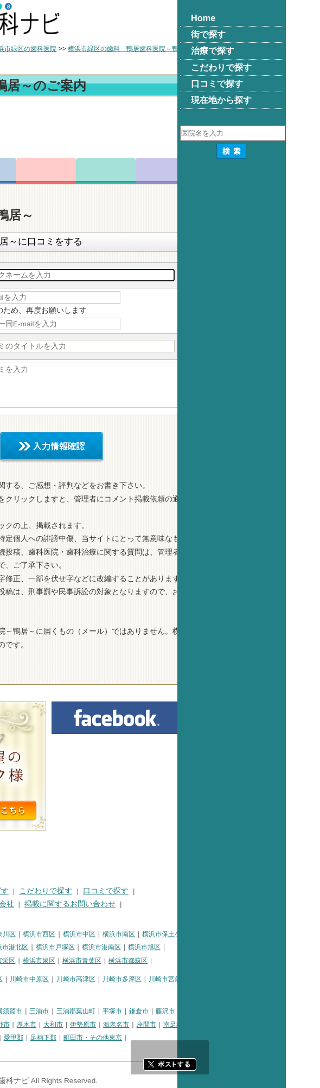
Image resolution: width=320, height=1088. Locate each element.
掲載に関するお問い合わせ (178, 904)
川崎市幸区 (95, 979)
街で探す (53, 891)
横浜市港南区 (209, 947)
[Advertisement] (160, 129)
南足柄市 (285, 1024)
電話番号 (95, 170)
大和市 (161, 1024)
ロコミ (214, 170)
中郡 (65, 1037)
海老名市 (225, 1024)
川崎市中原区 (137, 979)
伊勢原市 (191, 1024)
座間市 (255, 1024)
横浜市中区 (187, 934)
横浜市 (15, 934)
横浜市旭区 (252, 947)
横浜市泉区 (147, 960)
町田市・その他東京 (201, 1037)
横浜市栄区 (107, 960)
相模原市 (85, 1011)
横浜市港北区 (117, 947)
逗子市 (81, 1024)
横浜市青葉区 (190, 960)
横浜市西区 (147, 934)
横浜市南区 (227, 934)
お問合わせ (154, 170)
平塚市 (221, 1011)
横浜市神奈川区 (101, 934)
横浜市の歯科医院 (62, 49)
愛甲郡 (122, 1037)
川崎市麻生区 (24, 992)
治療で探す (98, 891)
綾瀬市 (15, 1037)
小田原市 (18, 1024)
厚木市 (135, 1024)
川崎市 (15, 979)
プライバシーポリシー (43, 904)
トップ (15, 49)
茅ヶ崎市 (52, 1024)
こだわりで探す (154, 891)
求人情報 (274, 170)
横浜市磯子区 (24, 947)
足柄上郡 (92, 1037)
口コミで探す (214, 891)
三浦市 (147, 1011)
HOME (16, 891)
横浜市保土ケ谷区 (277, 934)
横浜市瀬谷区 (64, 960)
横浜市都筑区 (236, 960)
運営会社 (107, 904)
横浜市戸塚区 (163, 947)
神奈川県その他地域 (34, 1011)
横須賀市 (118, 1011)
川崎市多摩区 (230, 979)
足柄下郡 (152, 1037)
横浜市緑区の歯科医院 (132, 49)
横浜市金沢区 (71, 947)
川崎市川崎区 (52, 979)
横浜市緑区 (21, 960)
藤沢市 (274, 1011)
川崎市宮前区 (276, 979)
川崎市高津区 (184, 979)
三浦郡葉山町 (184, 1011)
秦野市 (108, 1024)
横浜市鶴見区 (52, 934)
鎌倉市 (247, 1011)
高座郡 (42, 1037)
